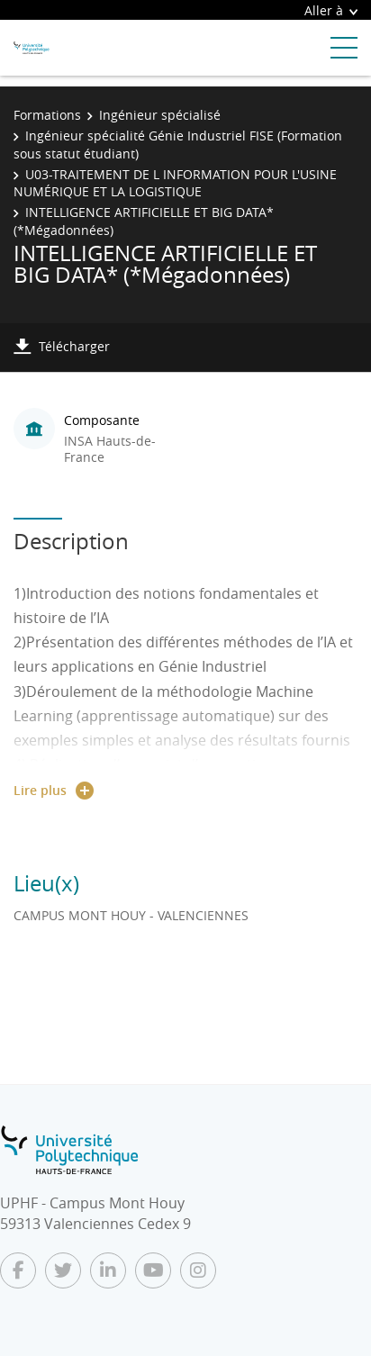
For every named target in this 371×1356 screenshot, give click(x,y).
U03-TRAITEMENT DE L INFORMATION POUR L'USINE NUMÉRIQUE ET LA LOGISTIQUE (175, 183)
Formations (47, 114)
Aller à (330, 10)
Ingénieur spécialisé (160, 114)
